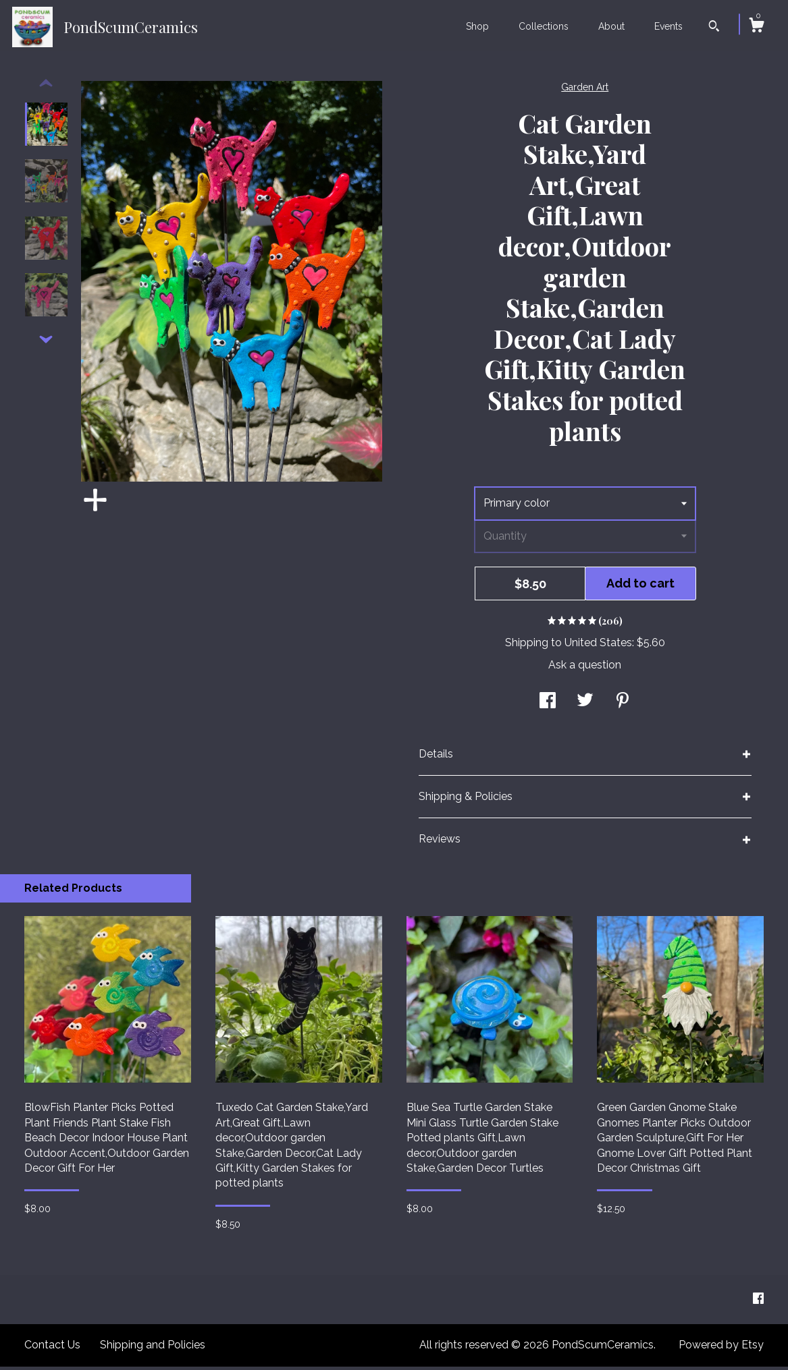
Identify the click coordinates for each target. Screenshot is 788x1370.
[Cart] (756, 27)
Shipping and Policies (152, 1348)
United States (598, 645)
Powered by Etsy (721, 1348)
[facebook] (758, 1302)
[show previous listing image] (46, 87)
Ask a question (584, 668)
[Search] (714, 27)
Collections (544, 26)
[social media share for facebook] (548, 705)
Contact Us (52, 1348)
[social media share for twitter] (585, 705)
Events (668, 26)
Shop (477, 26)
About (611, 26)
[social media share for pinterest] (622, 705)
